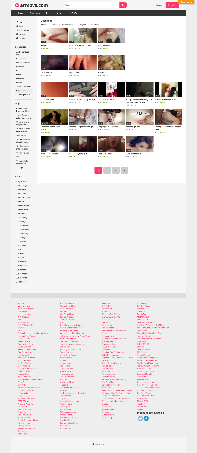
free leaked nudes (109, 366)
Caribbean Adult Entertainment (114, 401)
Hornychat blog (24, 423)
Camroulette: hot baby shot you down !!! (34, 333)
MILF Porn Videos (67, 314)
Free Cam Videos (25, 352)
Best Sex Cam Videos (26, 358)
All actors (21, 282)
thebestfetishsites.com (111, 363)
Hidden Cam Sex (24, 341)
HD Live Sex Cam (24, 347)
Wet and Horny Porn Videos (29, 388)
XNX (19, 320)
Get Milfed (64, 390)
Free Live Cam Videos (26, 336)
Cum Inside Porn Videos (69, 388)
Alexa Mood (21, 270)
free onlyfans (107, 369)
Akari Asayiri (21, 238)
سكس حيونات (23, 393)
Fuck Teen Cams (144, 369)
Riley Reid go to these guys (70, 328)
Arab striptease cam (22, 53)
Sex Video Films (66, 420)
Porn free (63, 379)
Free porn (106, 322)
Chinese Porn (65, 347)
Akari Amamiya (22, 234)
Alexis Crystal (21, 278)
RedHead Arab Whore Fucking (114, 379)
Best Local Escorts (25, 409)
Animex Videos (66, 415)
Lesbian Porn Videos (68, 355)
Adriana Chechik (23, 206)
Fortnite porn (65, 407)
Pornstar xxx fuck (109, 374)
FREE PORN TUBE (109, 347)
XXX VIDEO (106, 306)
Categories (35, 13)
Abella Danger (22, 185)
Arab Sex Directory (25, 404)
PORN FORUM (142, 379)
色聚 (61, 322)
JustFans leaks (108, 409)
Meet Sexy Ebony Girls (111, 396)
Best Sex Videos (66, 317)
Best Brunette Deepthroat (147, 358)
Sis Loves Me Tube (144, 374)
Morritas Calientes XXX (111, 317)
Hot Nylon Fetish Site (26, 390)
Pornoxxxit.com (24, 417)
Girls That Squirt (24, 415)
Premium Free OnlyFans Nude (114, 352)
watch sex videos (67, 382)
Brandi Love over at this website (73, 325)
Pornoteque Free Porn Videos (149, 339)
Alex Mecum (21, 262)
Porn (104, 333)
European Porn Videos (111, 314)
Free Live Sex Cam (25, 344)
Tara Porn (141, 311)
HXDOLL (21, 328)
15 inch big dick (22, 153)
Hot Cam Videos (24, 363)
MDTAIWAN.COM (144, 317)
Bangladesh (21, 59)
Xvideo (140, 409)
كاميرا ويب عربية (24, 396)
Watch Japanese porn (69, 412)
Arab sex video (66, 358)
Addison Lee (21, 194)
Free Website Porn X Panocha (114, 330)
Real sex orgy (65, 366)
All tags (20, 168)
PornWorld (141, 377)
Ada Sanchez (21, 190)
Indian (18, 75)
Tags (48, 13)
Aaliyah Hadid (21, 181)
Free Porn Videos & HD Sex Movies (151, 325)
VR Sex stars (65, 426)
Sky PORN (22, 385)
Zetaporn (105, 412)
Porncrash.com (66, 428)
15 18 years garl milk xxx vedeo (22, 147)
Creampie (20, 67)
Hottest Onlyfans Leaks (69, 401)
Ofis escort (22, 434)
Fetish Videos (23, 374)
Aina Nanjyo (21, 222)
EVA (18, 71)
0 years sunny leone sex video (22, 109)
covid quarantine (23, 63)
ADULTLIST (106, 311)
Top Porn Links (66, 396)
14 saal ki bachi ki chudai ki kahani (23, 140)
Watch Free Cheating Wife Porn (30, 379)
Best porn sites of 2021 (69, 423)
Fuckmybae (142, 398)
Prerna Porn (142, 314)
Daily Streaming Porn (110, 355)
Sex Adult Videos (144, 393)
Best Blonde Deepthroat (147, 360)
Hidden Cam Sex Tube (27, 350)
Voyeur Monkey (143, 355)
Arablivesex (22, 412)
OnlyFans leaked (108, 377)
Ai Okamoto (21, 214)
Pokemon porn (66, 404)
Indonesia (20, 79)
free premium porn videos (147, 382)
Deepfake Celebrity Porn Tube (149, 333)
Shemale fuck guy (109, 341)
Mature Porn (142, 330)
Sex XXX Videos (143, 306)
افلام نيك (63, 360)
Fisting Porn (22, 407)
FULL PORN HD (143, 344)
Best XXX (63, 311)
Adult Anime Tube (25, 377)
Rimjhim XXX (142, 309)
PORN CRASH (23, 401)
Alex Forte (20, 254)
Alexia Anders (22, 274)
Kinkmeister (22, 311)
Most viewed (22, 30)
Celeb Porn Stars (24, 371)
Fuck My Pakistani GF (68, 377)
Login (159, 5)
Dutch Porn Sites (66, 309)
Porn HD (21, 382)
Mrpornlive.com (24, 306)
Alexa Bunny (21, 266)
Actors (60, 13)
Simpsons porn (66, 409)
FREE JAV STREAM (145, 322)
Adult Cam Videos (25, 360)
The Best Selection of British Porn (73, 393)
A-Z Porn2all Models (26, 309)
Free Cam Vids (24, 355)
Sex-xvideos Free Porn (111, 385)
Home (21, 13)
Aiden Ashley (21, 218)
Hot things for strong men (70, 350)
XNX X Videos (23, 317)
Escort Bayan (121, 358)
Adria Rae (20, 202)
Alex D (18, 250)
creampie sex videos (145, 371)
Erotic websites (24, 366)
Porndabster (107, 309)
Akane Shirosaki (23, 230)
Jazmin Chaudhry (23, 87)
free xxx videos (108, 328)
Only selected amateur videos (30, 369)
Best (19, 26)
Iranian (19, 83)
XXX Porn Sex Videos (145, 390)
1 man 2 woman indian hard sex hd (23, 116)
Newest (21, 22)
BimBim (140, 347)
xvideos (105, 404)
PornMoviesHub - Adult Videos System (117, 393)
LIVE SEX (73, 13)
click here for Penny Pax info (71, 341)
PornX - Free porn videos (28, 420)
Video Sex (106, 303)
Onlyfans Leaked (66, 369)
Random (21, 38)
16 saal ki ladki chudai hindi (22, 162)
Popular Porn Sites (67, 306)
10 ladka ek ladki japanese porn (23, 130)
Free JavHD (142, 341)
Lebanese (20, 91)
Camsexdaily (107, 417)
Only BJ (63, 398)
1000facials (21, 135)
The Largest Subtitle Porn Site (114, 339)
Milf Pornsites (142, 352)
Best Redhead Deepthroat (147, 363)
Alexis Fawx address (68, 339)
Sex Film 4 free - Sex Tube (147, 385)
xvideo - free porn (25, 314)
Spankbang (22, 431)
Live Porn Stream (67, 320)
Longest (20, 34)
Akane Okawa (22, 226)
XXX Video (141, 303)
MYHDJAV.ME (142, 320)
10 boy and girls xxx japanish (22, 123)
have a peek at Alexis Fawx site (72, 333)
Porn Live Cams (24, 322)
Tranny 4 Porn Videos (146, 336)
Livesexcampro (108, 415)
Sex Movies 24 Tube (68, 417)
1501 (18, 157)
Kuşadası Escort (108, 358)
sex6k (20, 330)
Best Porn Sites (108, 382)
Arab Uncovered (66, 374)
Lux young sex (65, 363)
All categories (23, 95)
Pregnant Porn (108, 336)
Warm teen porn (66, 352)
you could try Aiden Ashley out (72, 344)
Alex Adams (21, 246)
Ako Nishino (21, 242)
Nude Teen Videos (109, 320)
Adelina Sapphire (23, 198)
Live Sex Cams (24, 339)
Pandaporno (107, 325)
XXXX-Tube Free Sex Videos (148, 388)
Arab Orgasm (65, 371)
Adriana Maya (22, 210)
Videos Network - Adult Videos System (117, 390)
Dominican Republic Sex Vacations (116, 398)
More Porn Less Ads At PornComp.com (153, 328)
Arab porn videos (109, 344)
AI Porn (21, 303)
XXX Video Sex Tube (145, 396)
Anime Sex (106, 388)
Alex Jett (20, 258)
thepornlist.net (108, 371)
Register (172, 5)
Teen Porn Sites (143, 350)
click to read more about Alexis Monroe (75, 336)
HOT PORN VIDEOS (25, 325)
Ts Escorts (64, 385)
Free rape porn (24, 426)
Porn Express (107, 407)
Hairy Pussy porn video (27, 428)
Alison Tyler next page (69, 330)
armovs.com (31, 5)
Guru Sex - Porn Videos (27, 398)
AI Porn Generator (67, 303)
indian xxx (106, 350)
